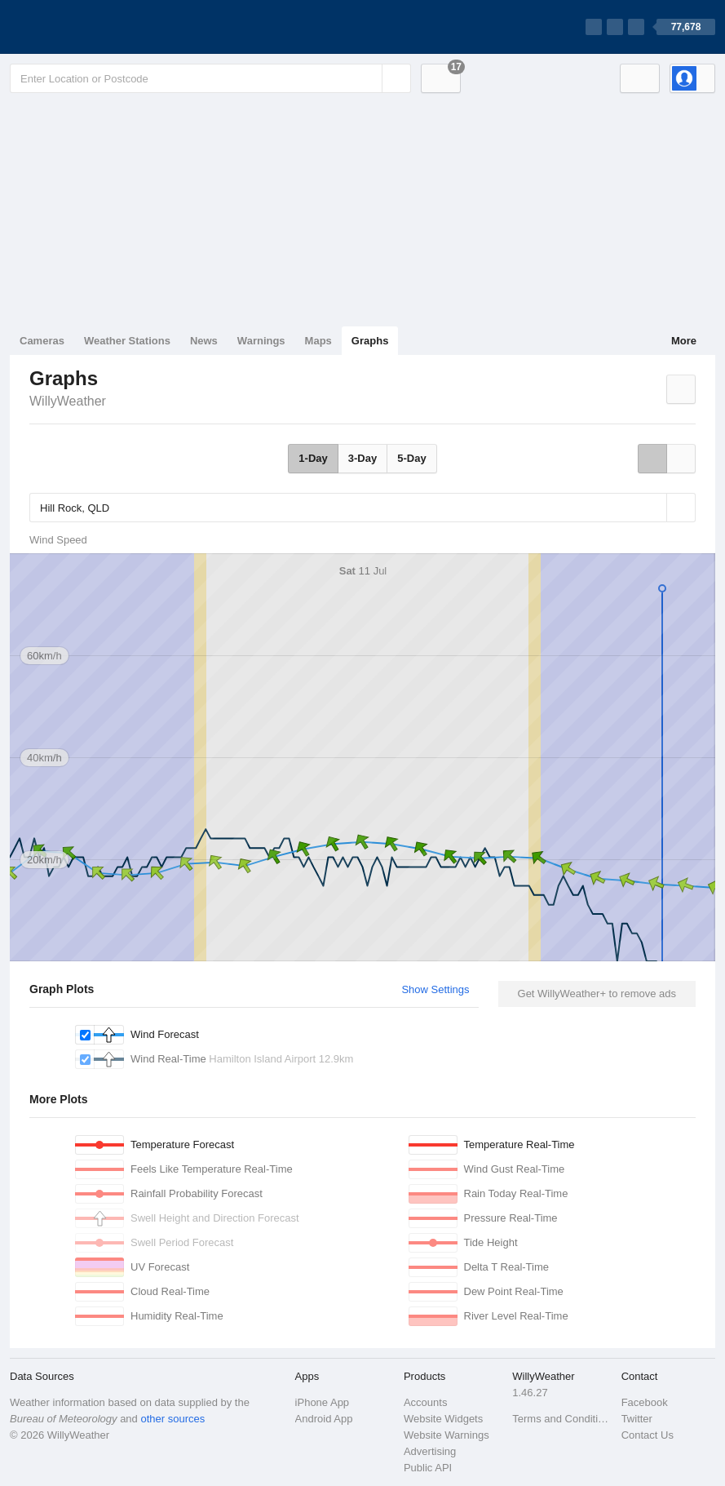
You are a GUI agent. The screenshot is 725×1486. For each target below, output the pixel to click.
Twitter (636, 1419)
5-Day (411, 458)
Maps (318, 341)
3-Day (362, 458)
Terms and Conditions (561, 1419)
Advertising (430, 1451)
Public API (428, 1468)
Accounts (425, 1402)
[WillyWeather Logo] (86, 27)
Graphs (370, 341)
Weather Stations (127, 341)
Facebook (644, 1402)
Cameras (42, 341)
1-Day (312, 458)
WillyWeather (67, 401)
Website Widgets (443, 1419)
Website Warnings (446, 1435)
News (204, 341)
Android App (324, 1419)
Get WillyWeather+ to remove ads (597, 993)
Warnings (261, 341)
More (683, 341)
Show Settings (435, 989)
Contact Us (647, 1435)
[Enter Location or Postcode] (210, 78)
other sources (172, 1419)
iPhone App (322, 1402)
